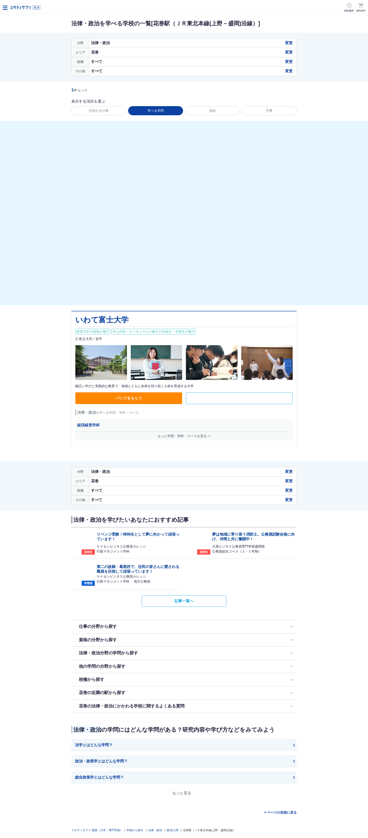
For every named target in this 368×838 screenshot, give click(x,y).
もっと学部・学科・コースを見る (182, 436)
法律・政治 (155, 830)
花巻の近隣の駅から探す (102, 692)
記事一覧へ (184, 601)
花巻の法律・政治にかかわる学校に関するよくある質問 (131, 706)
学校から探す (134, 830)
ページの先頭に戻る (282, 812)
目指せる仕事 (99, 110)
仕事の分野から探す (98, 626)
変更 (289, 43)
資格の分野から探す (98, 639)
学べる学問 (155, 110)
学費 (269, 110)
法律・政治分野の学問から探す (108, 653)
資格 (212, 110)
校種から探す (91, 679)
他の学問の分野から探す (102, 666)
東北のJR (173, 830)
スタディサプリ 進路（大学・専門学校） (97, 830)
